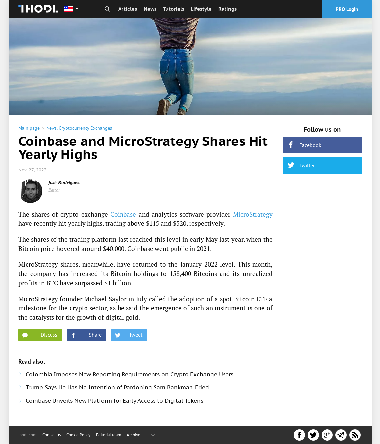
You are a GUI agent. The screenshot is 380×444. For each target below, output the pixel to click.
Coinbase (123, 214)
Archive (133, 435)
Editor (54, 190)
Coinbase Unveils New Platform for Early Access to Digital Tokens (114, 400)
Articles (127, 9)
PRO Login (347, 9)
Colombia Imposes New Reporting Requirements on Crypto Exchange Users (129, 374)
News (150, 9)
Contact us (51, 435)
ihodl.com (27, 435)
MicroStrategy (253, 214)
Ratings (227, 9)
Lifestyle (201, 9)
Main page (29, 128)
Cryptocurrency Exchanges (85, 128)
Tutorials (173, 9)
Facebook (304, 144)
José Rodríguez (64, 182)
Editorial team (108, 435)
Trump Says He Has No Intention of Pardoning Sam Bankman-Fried (117, 387)
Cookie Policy (78, 435)
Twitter (301, 165)
